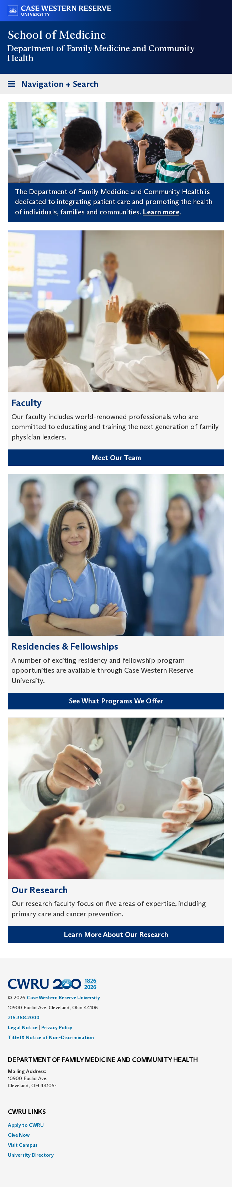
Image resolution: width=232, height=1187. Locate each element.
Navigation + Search (51, 85)
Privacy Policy (56, 1027)
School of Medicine (57, 35)
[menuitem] (116, 1125)
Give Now (19, 1135)
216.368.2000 (23, 1017)
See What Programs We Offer (116, 701)
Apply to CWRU (26, 1125)
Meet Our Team (116, 457)
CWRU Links (27, 1112)
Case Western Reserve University (63, 997)
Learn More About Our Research (116, 934)
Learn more (161, 212)
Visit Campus (22, 1145)
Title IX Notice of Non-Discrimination (51, 1037)
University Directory (31, 1155)
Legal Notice (22, 1027)
